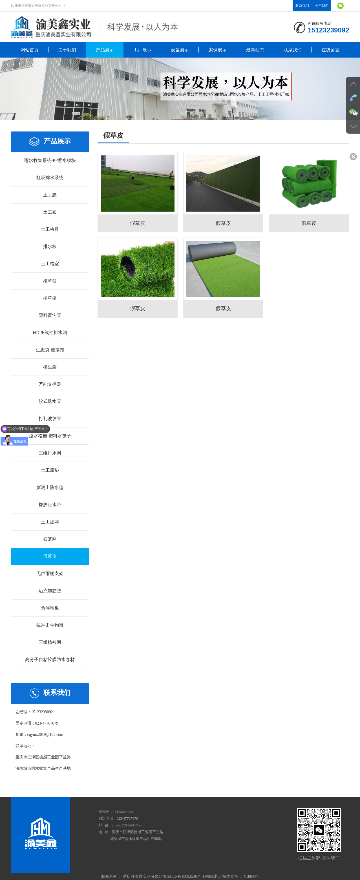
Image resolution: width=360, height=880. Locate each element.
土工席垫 (50, 470)
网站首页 (30, 49)
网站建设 (213, 876)
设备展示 (180, 49)
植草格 (50, 298)
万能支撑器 (50, 384)
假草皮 (50, 556)
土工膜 (50, 194)
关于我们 (321, 6)
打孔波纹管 (50, 418)
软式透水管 (50, 401)
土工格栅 (50, 229)
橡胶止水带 (50, 504)
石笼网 (50, 539)
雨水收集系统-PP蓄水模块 (50, 160)
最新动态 (255, 49)
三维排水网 (50, 453)
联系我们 (302, 6)
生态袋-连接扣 (50, 349)
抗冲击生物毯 (49, 625)
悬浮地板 (50, 607)
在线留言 (330, 49)
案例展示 (218, 49)
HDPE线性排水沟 (50, 332)
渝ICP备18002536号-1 (185, 876)
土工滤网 (50, 521)
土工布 (50, 212)
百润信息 (251, 876)
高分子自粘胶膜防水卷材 (50, 659)
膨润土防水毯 (49, 487)
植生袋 (50, 367)
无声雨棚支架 (49, 573)
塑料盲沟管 (50, 315)
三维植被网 (50, 642)
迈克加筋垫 (50, 590)
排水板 (50, 246)
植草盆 (50, 280)
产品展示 (105, 49)
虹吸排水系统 (49, 177)
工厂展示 (142, 49)
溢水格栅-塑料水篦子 (50, 435)
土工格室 (50, 263)
